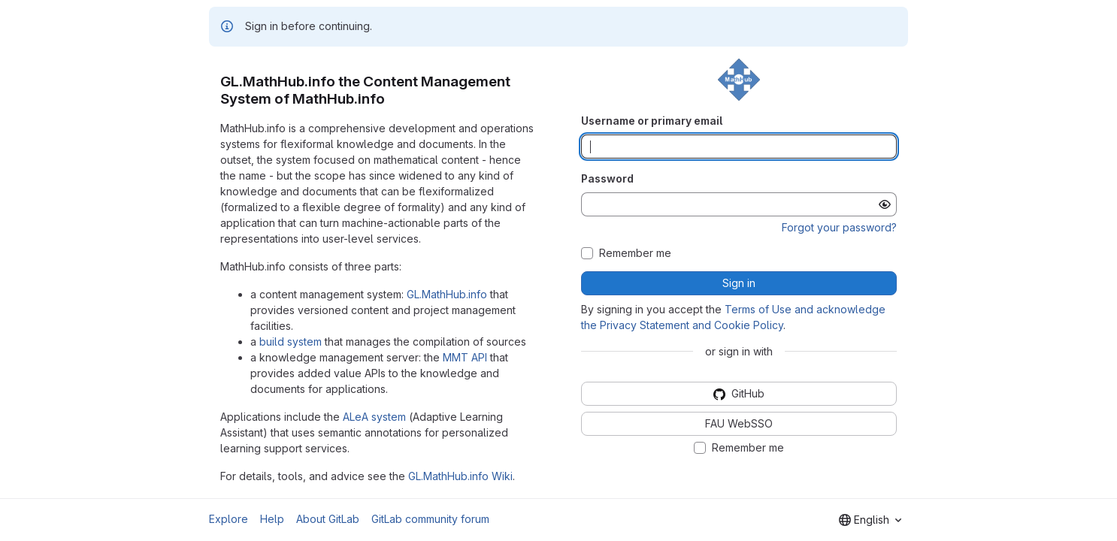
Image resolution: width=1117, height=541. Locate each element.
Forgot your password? (839, 227)
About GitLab (327, 518)
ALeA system (374, 416)
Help (272, 518)
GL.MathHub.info (447, 294)
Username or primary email (651, 120)
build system (290, 341)
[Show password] (885, 204)
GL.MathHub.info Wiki (460, 476)
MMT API (465, 357)
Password (607, 178)
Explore (228, 518)
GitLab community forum (430, 518)
